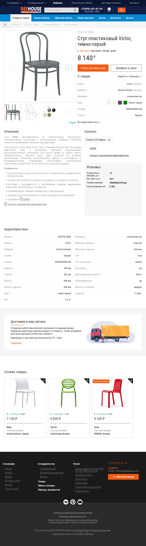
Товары (41, 481)
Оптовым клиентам (48, 469)
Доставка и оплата (111, 2)
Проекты (8, 473)
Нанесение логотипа (83, 475)
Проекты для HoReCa (82, 2)
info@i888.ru (113, 468)
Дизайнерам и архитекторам (51, 473)
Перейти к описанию (128, 76)
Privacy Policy (83, 530)
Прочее (130, 17)
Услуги (76, 464)
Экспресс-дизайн (82, 491)
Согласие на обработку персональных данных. (73, 513)
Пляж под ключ (85, 17)
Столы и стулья (21, 17)
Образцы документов (49, 489)
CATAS (26, 199)
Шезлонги (115, 17)
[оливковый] (125, 102)
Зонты (102, 17)
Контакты (134, 2)
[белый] (109, 102)
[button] (69, 67)
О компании (13, 2)
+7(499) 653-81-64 (92, 10)
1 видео (72, 122)
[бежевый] (114, 102)
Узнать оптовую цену (93, 68)
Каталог (15, 24)
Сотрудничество (36, 2)
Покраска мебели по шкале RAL (88, 487)
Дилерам (43, 477)
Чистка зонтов (81, 479)
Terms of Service (99, 530)
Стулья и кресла (51, 24)
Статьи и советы (11, 489)
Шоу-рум (8, 477)
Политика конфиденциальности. (73, 516)
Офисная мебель (64, 17)
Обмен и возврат (46, 485)
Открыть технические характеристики (27, 204)
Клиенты (8, 469)
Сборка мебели (81, 483)
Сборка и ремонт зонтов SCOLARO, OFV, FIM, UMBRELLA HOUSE (89, 470)
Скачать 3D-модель (96, 139)
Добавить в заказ (126, 68)
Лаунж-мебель (42, 17)
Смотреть (137, 84)
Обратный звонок (122, 10)
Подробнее (16, 342)
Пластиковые (71, 24)
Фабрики (57, 2)
